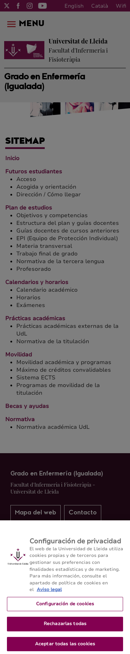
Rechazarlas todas (65, 627)
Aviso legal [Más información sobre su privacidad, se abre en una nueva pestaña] (49, 593)
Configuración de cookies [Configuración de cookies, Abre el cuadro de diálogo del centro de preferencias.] (65, 607)
